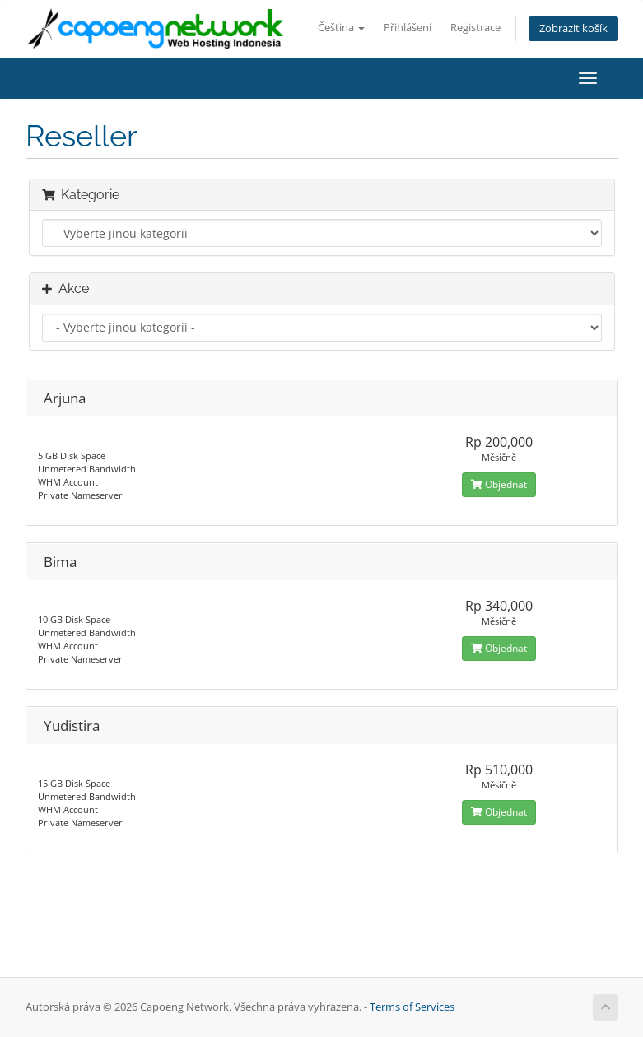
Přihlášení (407, 28)
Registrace (475, 28)
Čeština (341, 28)
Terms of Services (412, 1007)
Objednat (499, 484)
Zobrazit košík (573, 28)
